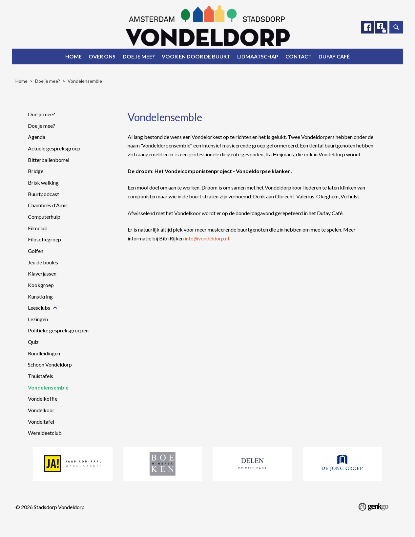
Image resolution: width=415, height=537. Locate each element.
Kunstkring (40, 296)
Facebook (367, 27)
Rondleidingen (44, 353)
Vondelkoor (41, 410)
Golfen (35, 251)
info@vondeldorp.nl (207, 238)
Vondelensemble (85, 81)
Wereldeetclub (45, 433)
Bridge (35, 171)
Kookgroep (41, 285)
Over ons (102, 56)
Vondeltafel (41, 421)
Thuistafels (40, 376)
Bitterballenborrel (48, 160)
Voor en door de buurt (196, 56)
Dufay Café (334, 56)
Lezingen (38, 319)
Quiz (33, 342)
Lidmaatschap (257, 56)
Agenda (36, 137)
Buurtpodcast (43, 194)
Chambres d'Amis (48, 205)
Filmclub (38, 228)
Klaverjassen (42, 273)
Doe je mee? (139, 56)
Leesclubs (39, 307)
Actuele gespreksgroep (54, 148)
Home (73, 56)
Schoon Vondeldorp (50, 364)
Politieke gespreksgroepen (58, 330)
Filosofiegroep (44, 239)
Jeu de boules (43, 262)
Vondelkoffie (42, 398)
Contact (298, 56)
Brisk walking (43, 182)
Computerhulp (44, 216)
